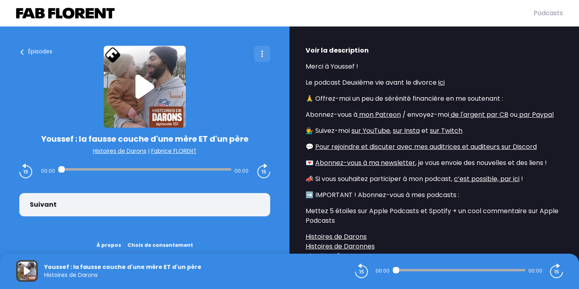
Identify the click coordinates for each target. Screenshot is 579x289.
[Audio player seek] (144, 169)
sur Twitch (446, 130)
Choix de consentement (160, 245)
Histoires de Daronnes (340, 246)
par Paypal (535, 114)
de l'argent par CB (478, 114)
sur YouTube (370, 130)
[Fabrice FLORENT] (275, 13)
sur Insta (406, 130)
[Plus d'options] (262, 54)
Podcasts (548, 13)
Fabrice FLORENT (174, 151)
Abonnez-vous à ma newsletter (365, 162)
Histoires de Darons (119, 151)
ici (441, 82)
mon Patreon (379, 114)
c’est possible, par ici (486, 178)
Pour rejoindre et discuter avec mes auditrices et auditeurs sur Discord (426, 146)
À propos (108, 245)
